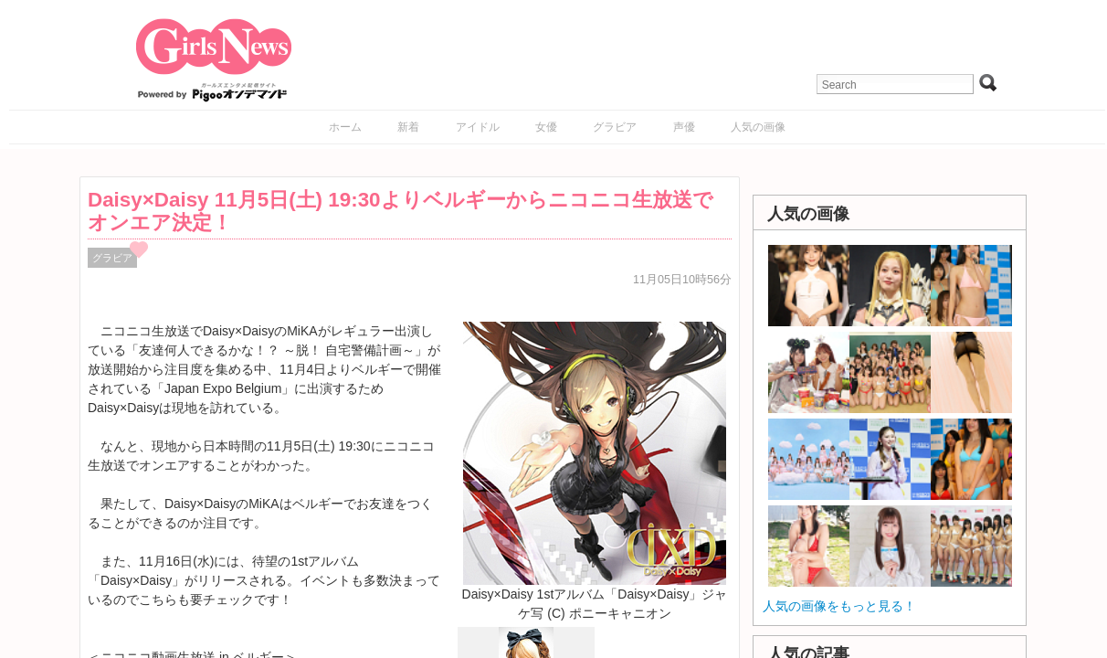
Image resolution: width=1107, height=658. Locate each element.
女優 (546, 127)
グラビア (615, 127)
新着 (408, 127)
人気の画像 (758, 127)
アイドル (478, 127)
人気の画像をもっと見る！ (839, 606)
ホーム (345, 127)
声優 (684, 127)
